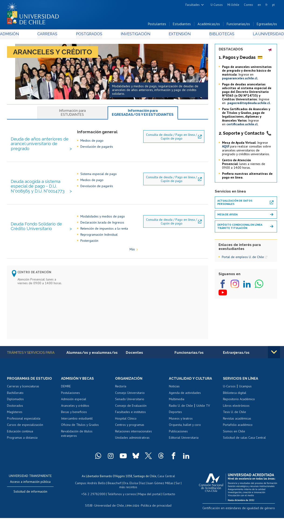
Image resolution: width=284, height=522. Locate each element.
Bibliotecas (215, 35)
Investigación (135, 35)
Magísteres (14, 418)
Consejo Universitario (130, 399)
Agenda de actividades (185, 399)
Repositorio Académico (239, 405)
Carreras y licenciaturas (23, 392)
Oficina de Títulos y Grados (80, 431)
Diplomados (15, 405)
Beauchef (112, 488)
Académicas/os (209, 25)
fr (266, 5)
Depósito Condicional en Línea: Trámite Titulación (240, 227)
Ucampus (245, 392)
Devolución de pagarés (96, 152)
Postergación (89, 246)
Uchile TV (203, 412)
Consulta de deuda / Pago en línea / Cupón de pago (171, 142)
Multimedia (176, 405)
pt (273, 5)
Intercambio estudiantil (77, 424)
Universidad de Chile (110, 509)
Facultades (192, 5)
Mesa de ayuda (227, 215)
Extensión (176, 35)
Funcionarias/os (238, 25)
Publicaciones (178, 437)
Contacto (165, 498)
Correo (248, 5)
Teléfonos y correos (121, 498)
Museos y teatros (181, 424)
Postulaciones (70, 399)
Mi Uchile (233, 5)
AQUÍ (225, 148)
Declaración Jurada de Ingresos (102, 228)
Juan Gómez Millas (155, 488)
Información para (72, 114)
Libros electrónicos (236, 412)
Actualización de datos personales (234, 203)
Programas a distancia (22, 444)
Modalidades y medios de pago (102, 222)
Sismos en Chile (234, 437)
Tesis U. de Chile (234, 418)
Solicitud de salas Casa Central (244, 444)
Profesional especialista (23, 424)
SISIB (92, 509)
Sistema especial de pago (98, 179)
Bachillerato (15, 399)
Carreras (52, 35)
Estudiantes (182, 25)
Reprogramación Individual (99, 240)
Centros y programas (129, 431)
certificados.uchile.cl (241, 125)
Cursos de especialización (25, 431)
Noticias (174, 392)
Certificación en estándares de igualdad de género (244, 514)
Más (132, 255)
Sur (172, 488)
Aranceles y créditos (75, 412)
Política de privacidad (154, 509)
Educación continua (20, 437)
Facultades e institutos (130, 418)
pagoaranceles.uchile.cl (239, 79)
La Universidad (259, 35)
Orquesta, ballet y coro (185, 431)
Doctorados (15, 412)
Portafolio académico (238, 431)
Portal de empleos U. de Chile (243, 258)
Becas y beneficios (74, 418)
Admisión (17, 35)
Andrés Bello (95, 488)
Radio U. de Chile (181, 412)
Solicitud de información (30, 497)
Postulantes (157, 25)
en (259, 5)
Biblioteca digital (234, 399)
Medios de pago (91, 146)
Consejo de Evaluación (131, 412)
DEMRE (66, 392)
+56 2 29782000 (95, 498)
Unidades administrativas (132, 444)
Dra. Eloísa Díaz (130, 488)
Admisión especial (73, 405)
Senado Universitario (129, 405)
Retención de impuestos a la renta (104, 234)
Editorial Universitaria (183, 444)
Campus (80, 488)
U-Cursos (217, 5)
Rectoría (120, 392)
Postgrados (90, 35)
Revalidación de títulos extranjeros (76, 439)
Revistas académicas (237, 424)
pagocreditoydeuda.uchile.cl (248, 104)
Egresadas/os (267, 25)
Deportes (175, 418)
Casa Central (166, 482)
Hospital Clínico (126, 424)
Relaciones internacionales (133, 437)
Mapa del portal (147, 498)
